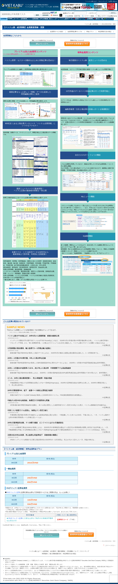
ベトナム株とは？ (91, 1)
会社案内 (53, 551)
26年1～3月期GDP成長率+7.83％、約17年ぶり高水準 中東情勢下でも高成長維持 (39, 368)
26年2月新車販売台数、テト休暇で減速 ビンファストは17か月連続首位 (35, 423)
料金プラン (90, 31)
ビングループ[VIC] (43, 383)
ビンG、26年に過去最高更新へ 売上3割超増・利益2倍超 (30, 378)
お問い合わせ (113, 1)
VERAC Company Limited (19, 560)
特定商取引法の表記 (104, 31)
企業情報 (89, 19)
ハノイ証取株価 (33, 19)
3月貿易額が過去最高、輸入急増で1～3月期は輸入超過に (29, 348)
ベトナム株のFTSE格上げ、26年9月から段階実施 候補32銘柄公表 (33, 336)
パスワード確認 (89, 16)
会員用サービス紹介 (56, 31)
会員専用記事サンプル (75, 31)
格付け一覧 (98, 19)
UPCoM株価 (44, 19)
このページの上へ (110, 545)
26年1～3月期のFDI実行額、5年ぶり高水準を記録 (27, 358)
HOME (10, 18)
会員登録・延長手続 (73, 16)
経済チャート (79, 19)
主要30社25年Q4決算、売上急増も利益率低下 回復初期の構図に (33, 435)
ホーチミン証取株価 (20, 19)
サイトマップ (103, 1)
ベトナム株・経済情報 (91, 24)
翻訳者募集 (61, 551)
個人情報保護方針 (55, 554)
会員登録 (4, 19)
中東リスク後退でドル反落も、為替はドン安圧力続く (28, 410)
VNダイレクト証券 (13, 492)
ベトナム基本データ (65, 19)
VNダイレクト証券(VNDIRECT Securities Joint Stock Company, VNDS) (84, 560)
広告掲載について (72, 551)
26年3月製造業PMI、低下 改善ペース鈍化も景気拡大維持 (30, 390)
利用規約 (45, 554)
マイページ (108, 19)
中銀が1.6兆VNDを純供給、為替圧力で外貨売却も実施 (28, 400)
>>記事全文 (106, 345)
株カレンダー (53, 19)
